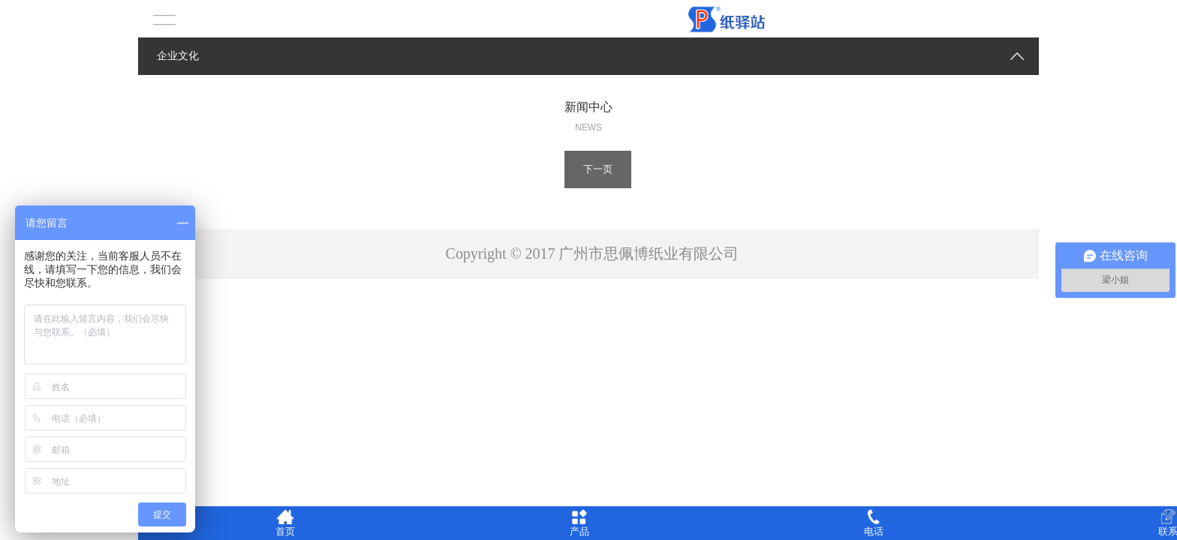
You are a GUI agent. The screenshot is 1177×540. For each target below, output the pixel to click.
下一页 (598, 169)
